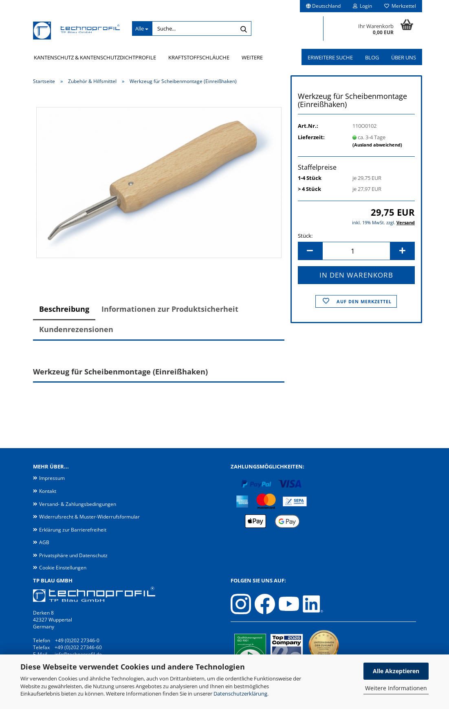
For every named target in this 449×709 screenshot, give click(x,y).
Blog (372, 57)
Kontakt (47, 491)
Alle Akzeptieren (396, 671)
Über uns (403, 57)
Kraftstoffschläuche (198, 57)
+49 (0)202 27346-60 (78, 647)
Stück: (305, 235)
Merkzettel (400, 5)
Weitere (252, 57)
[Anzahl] (356, 251)
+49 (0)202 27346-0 (77, 640)
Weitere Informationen (396, 688)
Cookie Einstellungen (62, 567)
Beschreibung (64, 309)
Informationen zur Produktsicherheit (169, 309)
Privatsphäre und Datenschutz (73, 555)
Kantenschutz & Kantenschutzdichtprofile (95, 57)
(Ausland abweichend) (377, 145)
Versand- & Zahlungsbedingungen (77, 504)
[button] (323, 6)
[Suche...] (142, 28)
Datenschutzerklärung (240, 693)
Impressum (52, 478)
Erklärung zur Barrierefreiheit (72, 529)
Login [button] (362, 5)
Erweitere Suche (330, 57)
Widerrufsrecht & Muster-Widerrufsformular (89, 516)
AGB (44, 542)
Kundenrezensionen (76, 329)
